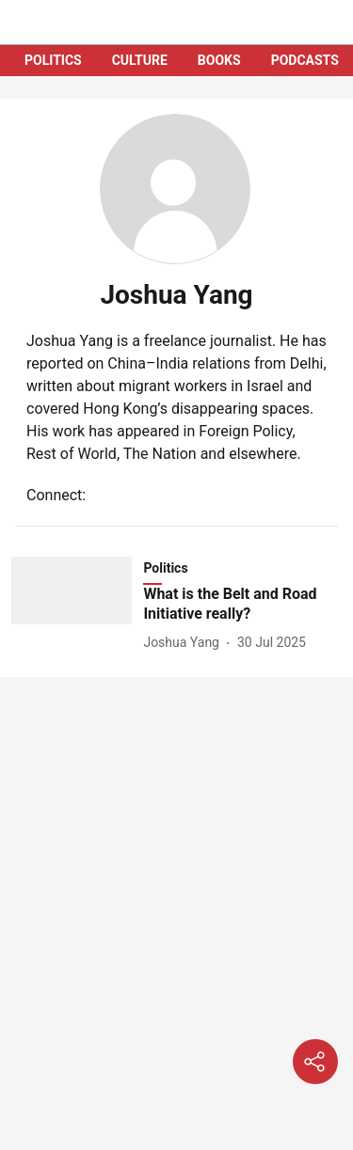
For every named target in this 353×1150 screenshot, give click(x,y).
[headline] (242, 604)
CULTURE (140, 60)
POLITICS (53, 60)
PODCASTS (305, 60)
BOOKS (219, 60)
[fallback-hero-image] (77, 605)
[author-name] (185, 643)
